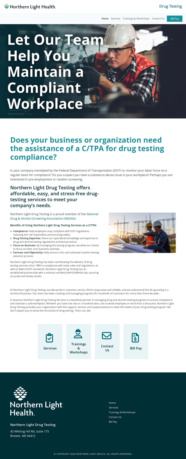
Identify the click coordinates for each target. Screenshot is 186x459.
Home (105, 18)
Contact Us (158, 18)
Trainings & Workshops (136, 18)
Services (115, 18)
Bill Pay (175, 18)
